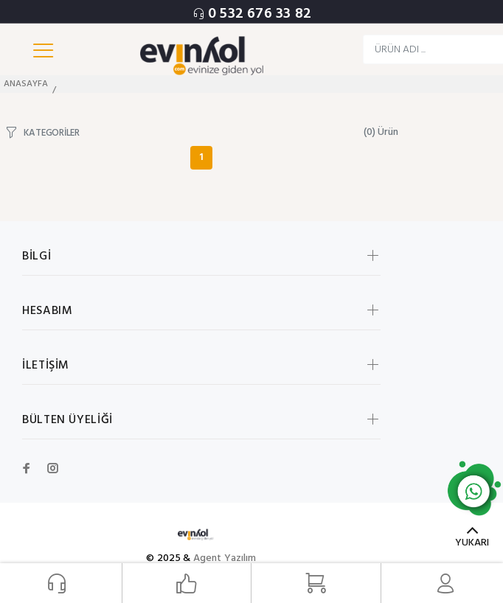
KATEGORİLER (52, 132)
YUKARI (472, 542)
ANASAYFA (26, 84)
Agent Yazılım (225, 558)
